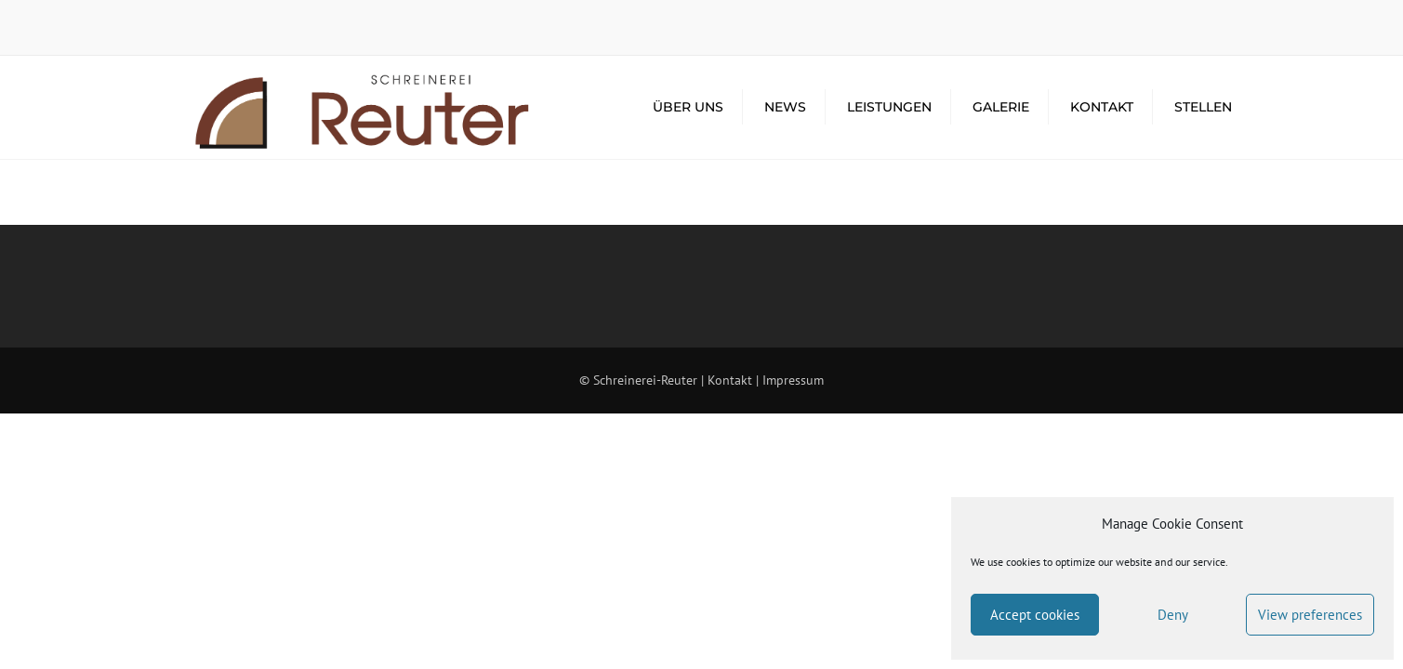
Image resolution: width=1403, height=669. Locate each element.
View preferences (1310, 614)
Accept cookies (1034, 614)
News (785, 106)
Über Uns (688, 106)
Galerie (1001, 106)
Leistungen (889, 106)
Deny (1173, 614)
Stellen (1203, 106)
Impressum (793, 380)
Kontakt (1101, 106)
